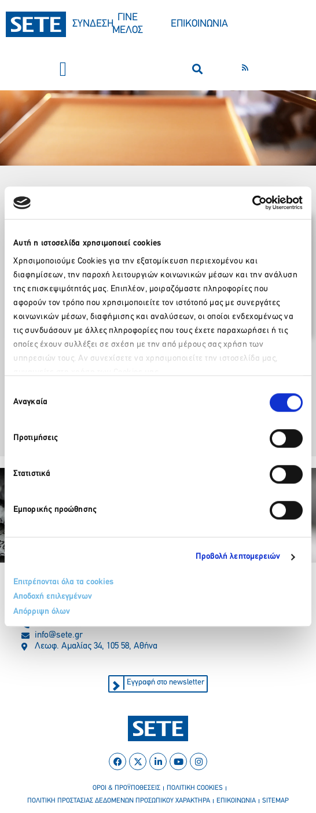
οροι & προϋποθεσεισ (126, 788)
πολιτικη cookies (195, 788)
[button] (63, 69)
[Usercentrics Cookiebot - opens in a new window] (252, 202)
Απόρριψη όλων (41, 611)
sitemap (275, 800)
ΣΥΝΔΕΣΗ (92, 24)
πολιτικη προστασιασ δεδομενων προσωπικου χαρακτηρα (118, 800)
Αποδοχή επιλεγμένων (52, 596)
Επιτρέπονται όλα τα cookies (63, 582)
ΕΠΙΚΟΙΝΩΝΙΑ (199, 24)
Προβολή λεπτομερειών (238, 556)
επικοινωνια (236, 800)
